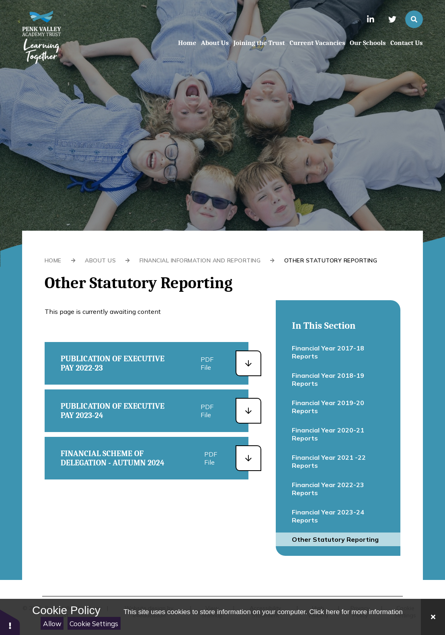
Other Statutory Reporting (330, 260)
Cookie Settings (94, 623)
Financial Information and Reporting (200, 260)
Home (53, 260)
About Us (100, 260)
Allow (52, 623)
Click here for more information (355, 612)
